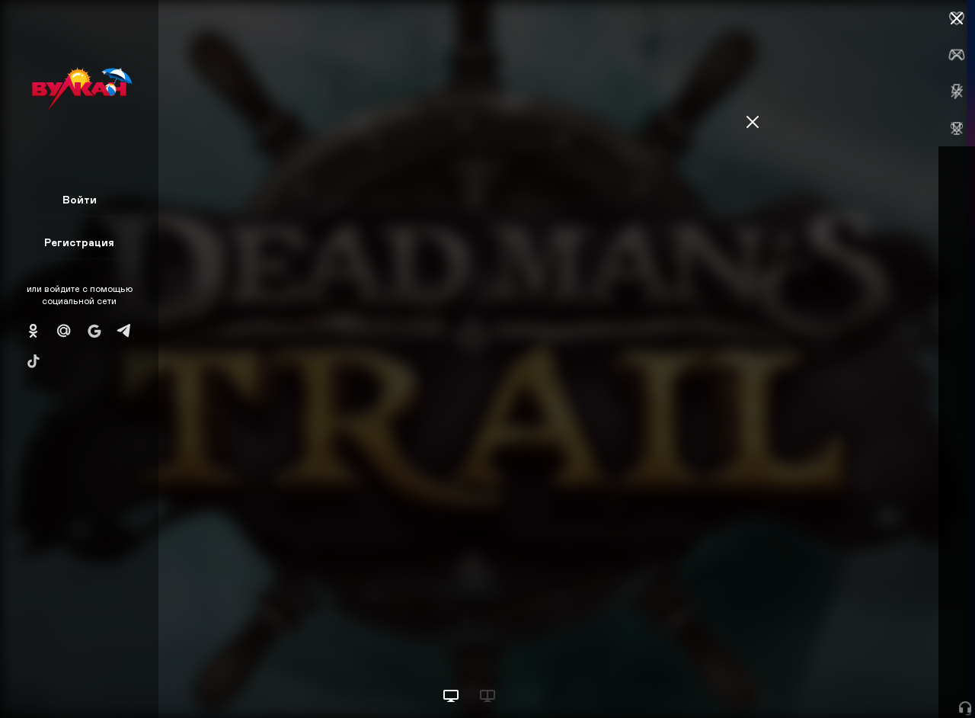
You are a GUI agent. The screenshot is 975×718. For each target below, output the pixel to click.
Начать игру (859, 678)
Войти (79, 199)
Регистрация (79, 242)
